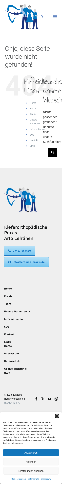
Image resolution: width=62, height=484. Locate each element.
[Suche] (52, 152)
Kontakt (34, 140)
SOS (32, 134)
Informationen (37, 129)
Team (33, 114)
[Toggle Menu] (55, 16)
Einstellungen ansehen (31, 470)
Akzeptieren (31, 452)
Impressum (46, 479)
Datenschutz (33, 479)
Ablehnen (31, 461)
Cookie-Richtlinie (18, 479)
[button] (57, 416)
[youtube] (49, 399)
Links (32, 146)
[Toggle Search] (42, 16)
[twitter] (43, 399)
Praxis (33, 108)
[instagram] (56, 399)
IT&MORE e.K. (12, 402)
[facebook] (36, 399)
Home (33, 103)
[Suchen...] (45, 152)
